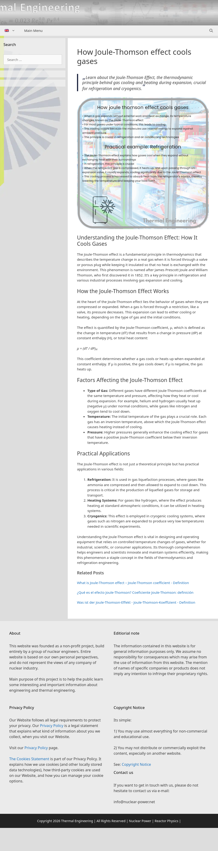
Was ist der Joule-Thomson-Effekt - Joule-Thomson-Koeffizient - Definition (136, 602)
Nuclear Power (140, 821)
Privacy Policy (51, 725)
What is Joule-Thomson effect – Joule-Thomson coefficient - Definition (133, 582)
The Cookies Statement (29, 758)
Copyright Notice (136, 764)
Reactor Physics (166, 821)
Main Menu (33, 30)
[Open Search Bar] (211, 30)
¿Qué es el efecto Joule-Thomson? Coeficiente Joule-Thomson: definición (135, 592)
